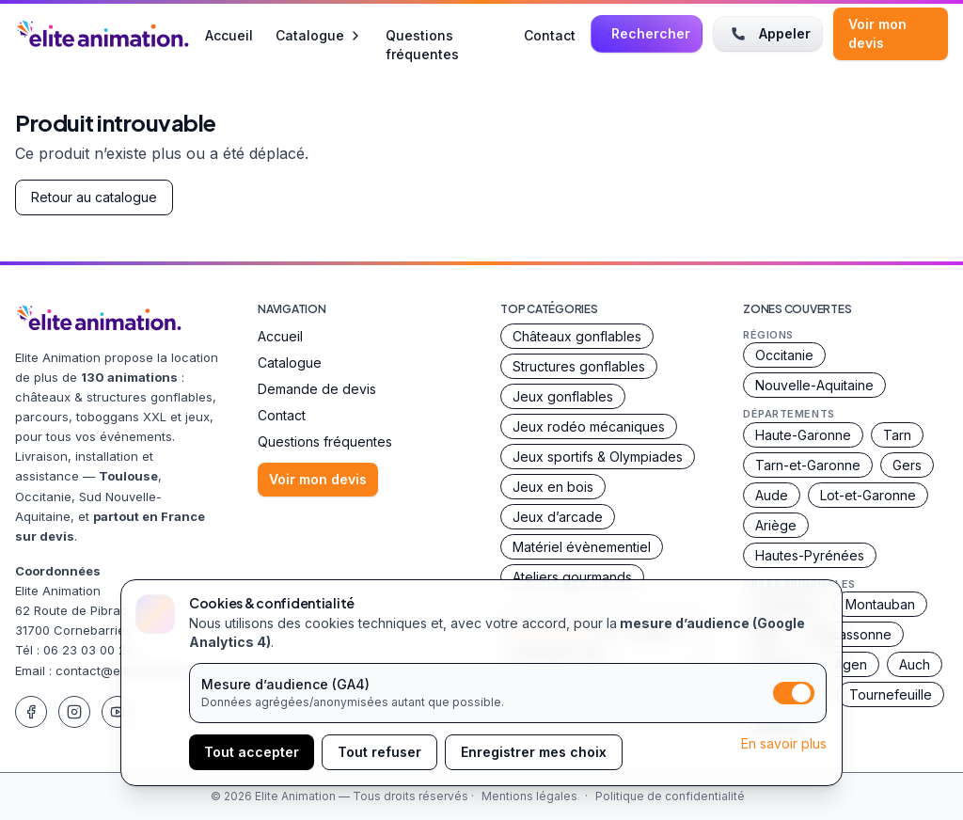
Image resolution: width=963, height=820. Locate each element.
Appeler (768, 34)
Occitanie (784, 355)
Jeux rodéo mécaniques (589, 426)
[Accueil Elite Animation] (102, 34)
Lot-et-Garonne (868, 495)
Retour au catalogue (94, 197)
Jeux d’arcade (558, 517)
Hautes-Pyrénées (809, 555)
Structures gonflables (579, 366)
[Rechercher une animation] (647, 34)
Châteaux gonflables (577, 336)
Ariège (776, 525)
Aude (771, 495)
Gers (907, 465)
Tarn (897, 435)
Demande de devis (317, 389)
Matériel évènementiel (582, 547)
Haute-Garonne (803, 435)
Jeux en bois (553, 487)
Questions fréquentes (422, 34)
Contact (550, 34)
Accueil (229, 34)
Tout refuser (379, 752)
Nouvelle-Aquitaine (814, 385)
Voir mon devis (877, 33)
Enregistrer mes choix (534, 752)
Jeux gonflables (563, 396)
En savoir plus (784, 743)
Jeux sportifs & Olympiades (598, 457)
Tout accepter (251, 752)
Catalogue (319, 35)
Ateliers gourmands (572, 577)
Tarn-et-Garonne (807, 465)
